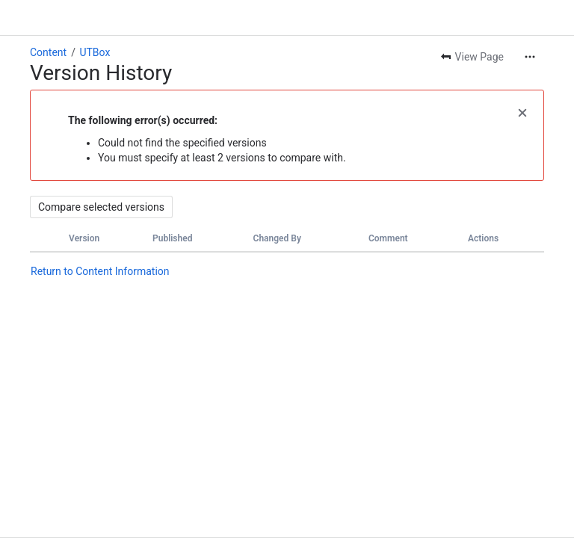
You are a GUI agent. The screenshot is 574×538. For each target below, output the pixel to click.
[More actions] (530, 57)
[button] (522, 111)
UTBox (94, 52)
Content (48, 52)
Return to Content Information (100, 271)
